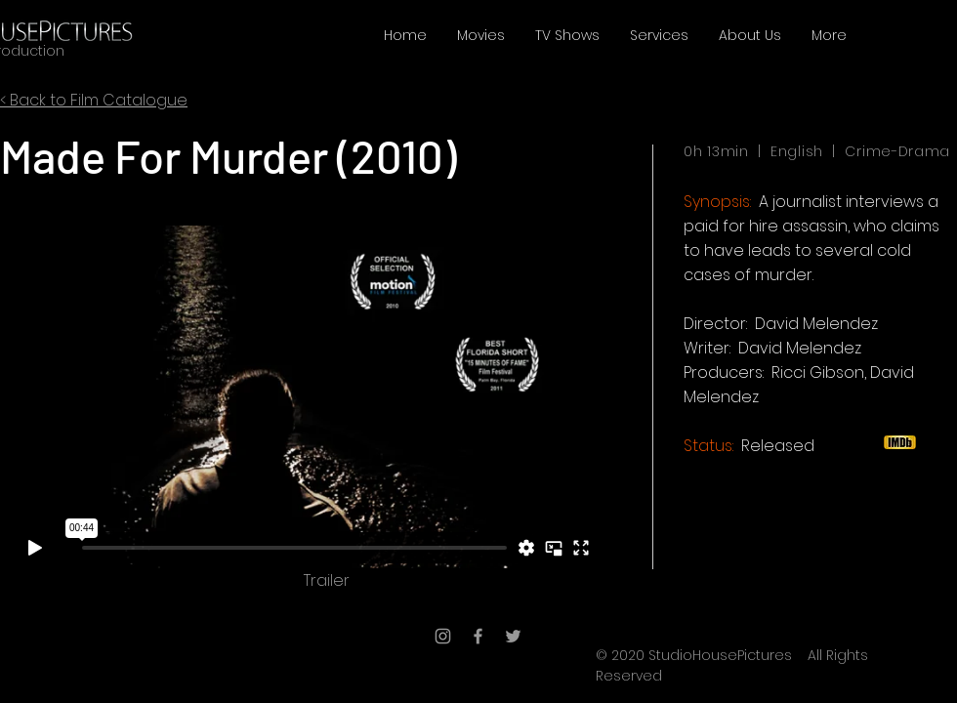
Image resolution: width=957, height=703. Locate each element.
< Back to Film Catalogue (93, 100)
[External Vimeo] (304, 396)
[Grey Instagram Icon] (443, 636)
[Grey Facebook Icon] (478, 636)
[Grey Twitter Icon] (513, 636)
